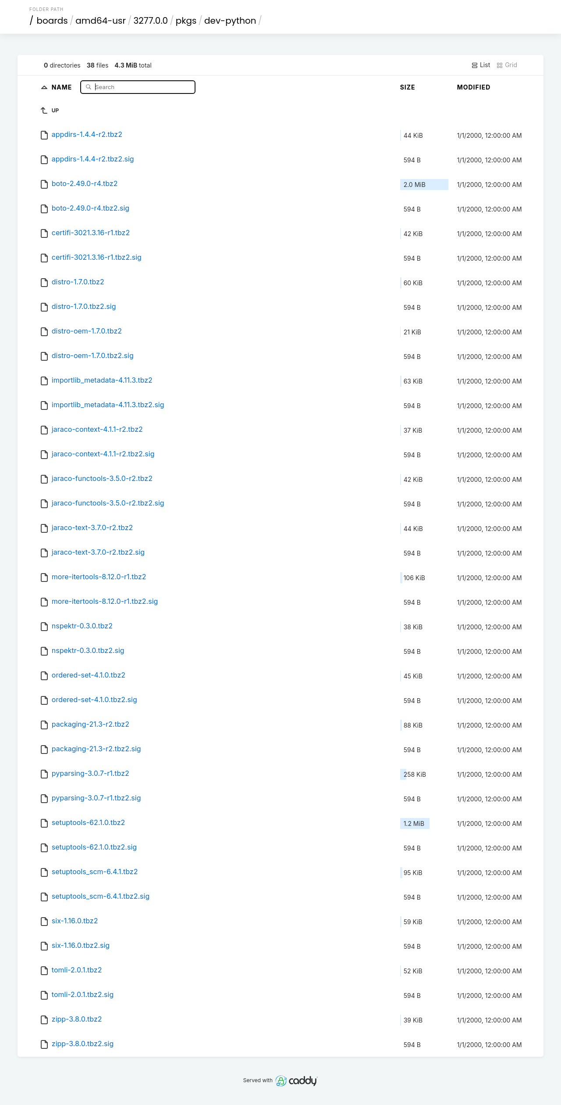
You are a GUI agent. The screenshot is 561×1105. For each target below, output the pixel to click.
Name (63, 86)
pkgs (186, 20)
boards (52, 20)
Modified (474, 87)
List (480, 65)
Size (407, 87)
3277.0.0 (151, 20)
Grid (506, 65)
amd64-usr (100, 20)
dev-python (230, 20)
